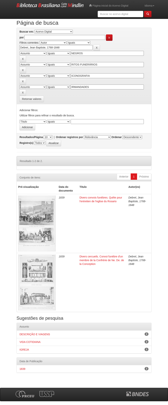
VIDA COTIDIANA (30, 341)
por (22, 37)
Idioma (149, 5)
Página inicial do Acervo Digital (108, 5)
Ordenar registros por (69, 137)
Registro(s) (26, 142)
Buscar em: (27, 31)
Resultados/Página (31, 137)
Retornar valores (31, 98)
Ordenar (117, 137)
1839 (22, 368)
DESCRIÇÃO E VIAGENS (35, 334)
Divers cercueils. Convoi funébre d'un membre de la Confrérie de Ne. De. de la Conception (102, 260)
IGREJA (24, 349)
